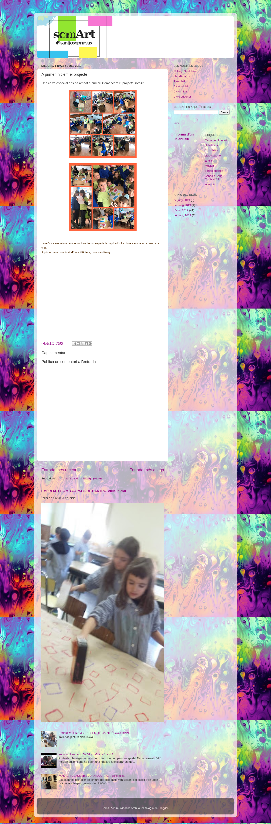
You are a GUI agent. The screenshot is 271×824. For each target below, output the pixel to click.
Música (209, 165)
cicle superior (213, 155)
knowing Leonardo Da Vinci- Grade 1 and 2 (86, 754)
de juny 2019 (182, 200)
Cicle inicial (181, 86)
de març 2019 (182, 215)
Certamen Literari (216, 140)
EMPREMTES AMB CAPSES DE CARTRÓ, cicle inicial (83, 491)
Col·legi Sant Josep (186, 71)
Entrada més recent (58, 470)
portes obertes (214, 170)
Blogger (163, 808)
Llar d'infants (182, 76)
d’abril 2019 (181, 210)
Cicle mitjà (180, 91)
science (210, 184)
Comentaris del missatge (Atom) (81, 478)
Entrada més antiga (146, 470)
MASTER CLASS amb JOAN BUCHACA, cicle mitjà (91, 775)
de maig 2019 (182, 205)
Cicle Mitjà (211, 150)
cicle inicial (212, 145)
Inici (102, 470)
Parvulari (179, 81)
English (209, 160)
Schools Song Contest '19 (214, 177)
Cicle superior (182, 96)
